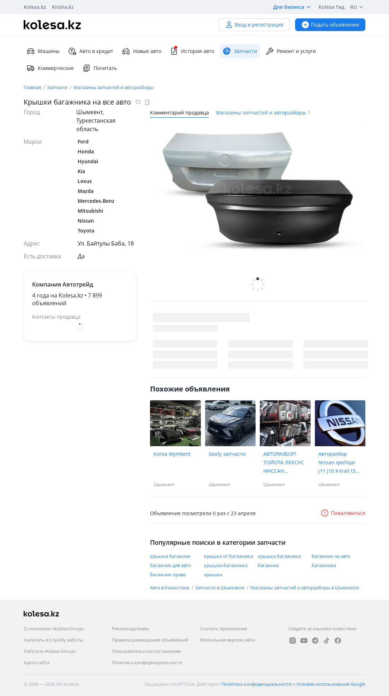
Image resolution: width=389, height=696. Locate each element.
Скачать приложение (223, 628)
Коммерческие (50, 68)
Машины (43, 51)
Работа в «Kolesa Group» (50, 651)
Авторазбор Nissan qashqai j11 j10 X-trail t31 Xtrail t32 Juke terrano (338, 462)
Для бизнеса (293, 7)
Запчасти (57, 87)
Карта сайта (36, 662)
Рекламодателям (130, 628)
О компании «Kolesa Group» (54, 628)
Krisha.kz (63, 7)
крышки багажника (225, 565)
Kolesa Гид (331, 7)
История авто (192, 51)
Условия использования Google (331, 684)
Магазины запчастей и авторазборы (113, 87)
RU (357, 7)
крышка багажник (170, 556)
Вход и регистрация (254, 24)
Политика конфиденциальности (147, 662)
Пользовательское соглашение (146, 651)
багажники (324, 565)
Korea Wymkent (172, 453)
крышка (213, 574)
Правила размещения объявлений (150, 640)
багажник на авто (331, 556)
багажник (268, 565)
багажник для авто (170, 565)
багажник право (168, 574)
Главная (33, 87)
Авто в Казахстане (170, 587)
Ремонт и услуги (290, 51)
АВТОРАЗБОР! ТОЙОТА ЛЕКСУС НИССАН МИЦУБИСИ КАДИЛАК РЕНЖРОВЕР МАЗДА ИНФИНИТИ (283, 462)
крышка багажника (279, 556)
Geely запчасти (227, 453)
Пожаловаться (343, 512)
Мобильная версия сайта (227, 640)
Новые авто (141, 51)
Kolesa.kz (35, 7)
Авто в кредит (90, 51)
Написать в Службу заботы (53, 640)
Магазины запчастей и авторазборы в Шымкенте (304, 587)
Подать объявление (330, 24)
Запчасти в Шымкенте (220, 587)
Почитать (99, 68)
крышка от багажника (228, 556)
